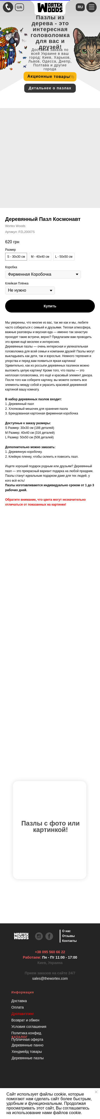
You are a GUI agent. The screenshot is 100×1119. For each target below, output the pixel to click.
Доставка (19, 1001)
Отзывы (68, 936)
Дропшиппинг (22, 1014)
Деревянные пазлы (28, 1058)
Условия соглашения (28, 1027)
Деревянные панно (28, 1045)
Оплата (17, 1007)
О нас (66, 931)
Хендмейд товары (27, 1051)
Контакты (69, 941)
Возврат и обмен (25, 1020)
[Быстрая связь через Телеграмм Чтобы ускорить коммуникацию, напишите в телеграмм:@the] (8, 7)
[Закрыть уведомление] (96, 1092)
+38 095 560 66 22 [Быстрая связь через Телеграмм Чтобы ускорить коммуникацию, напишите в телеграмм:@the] (50, 952)
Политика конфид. (26, 1033)
